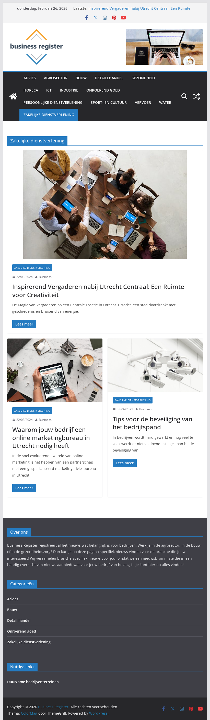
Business (45, 277)
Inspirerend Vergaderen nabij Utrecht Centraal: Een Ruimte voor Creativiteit (98, 290)
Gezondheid (143, 77)
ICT (49, 90)
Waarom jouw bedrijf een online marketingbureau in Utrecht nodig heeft (51, 437)
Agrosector (55, 77)
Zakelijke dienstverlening (49, 114)
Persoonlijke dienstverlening (53, 102)
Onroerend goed (103, 90)
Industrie (69, 90)
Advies (30, 77)
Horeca (31, 90)
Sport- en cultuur (109, 102)
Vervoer (143, 102)
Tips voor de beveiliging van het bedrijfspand (152, 423)
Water (165, 102)
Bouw (81, 77)
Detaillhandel (109, 77)
